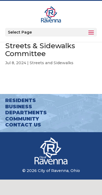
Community (22, 119)
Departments (26, 113)
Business (18, 107)
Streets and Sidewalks (51, 62)
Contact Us (23, 125)
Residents (20, 100)
